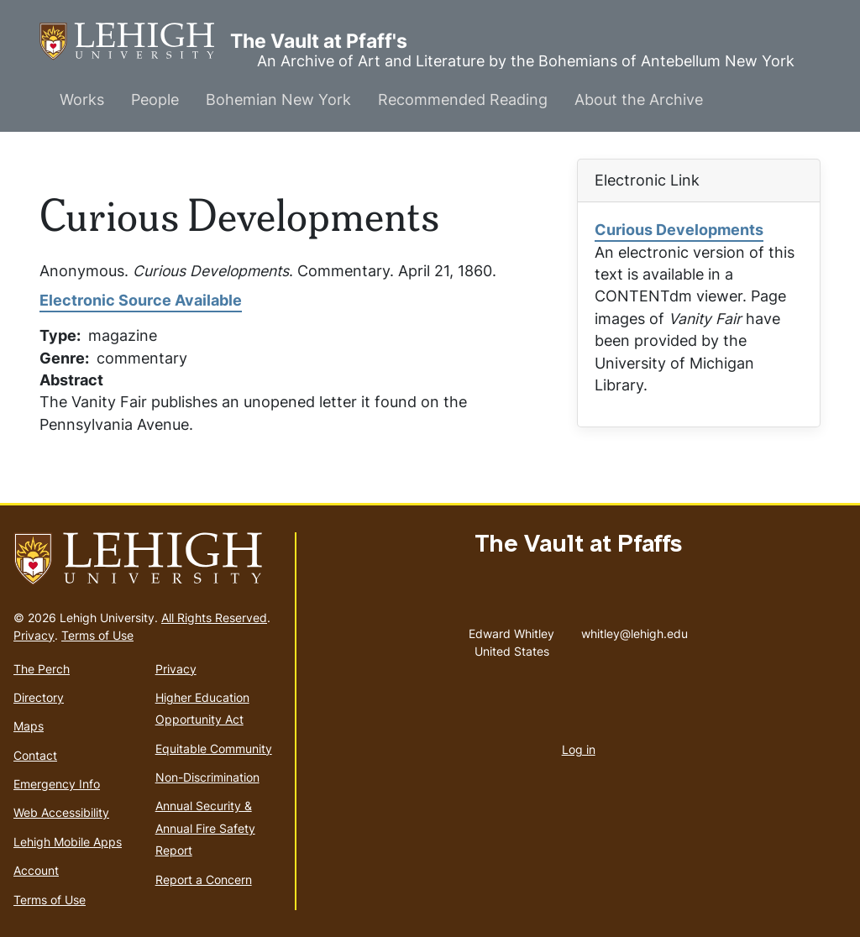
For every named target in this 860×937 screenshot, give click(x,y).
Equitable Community (213, 748)
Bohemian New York (278, 99)
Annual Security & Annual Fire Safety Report (205, 828)
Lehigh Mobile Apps (67, 842)
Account (36, 870)
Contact (35, 755)
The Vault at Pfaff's (134, 41)
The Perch (41, 669)
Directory (38, 697)
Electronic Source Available (140, 300)
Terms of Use (97, 635)
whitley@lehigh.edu (634, 629)
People (155, 99)
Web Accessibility (61, 812)
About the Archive (638, 99)
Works (82, 99)
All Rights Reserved (214, 618)
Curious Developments (679, 229)
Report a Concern (203, 879)
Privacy (34, 635)
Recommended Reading (463, 99)
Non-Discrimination (207, 777)
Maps (28, 726)
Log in (578, 749)
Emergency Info (56, 784)
